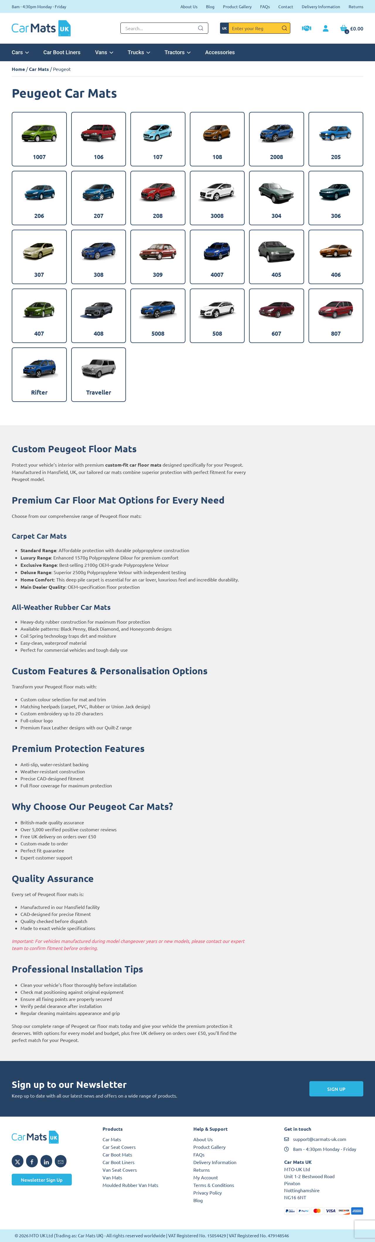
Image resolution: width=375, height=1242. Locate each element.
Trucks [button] (139, 52)
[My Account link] (325, 29)
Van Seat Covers (120, 1170)
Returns (356, 6)
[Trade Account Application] (306, 29)
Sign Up (336, 1089)
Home (18, 69)
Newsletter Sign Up (42, 1179)
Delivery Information (321, 6)
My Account (205, 1177)
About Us (188, 6)
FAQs (265, 6)
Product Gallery (237, 6)
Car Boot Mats (117, 1154)
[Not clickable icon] (164, 28)
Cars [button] (20, 52)
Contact (285, 6)
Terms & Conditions (213, 1185)
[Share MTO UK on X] (17, 1161)
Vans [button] (104, 52)
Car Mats (39, 69)
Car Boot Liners (62, 52)
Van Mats (112, 1177)
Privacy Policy (207, 1192)
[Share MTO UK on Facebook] (32, 1161)
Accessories (220, 52)
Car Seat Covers (119, 1147)
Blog (210, 6)
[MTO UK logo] (51, 1137)
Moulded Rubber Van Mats (130, 1185)
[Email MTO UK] (61, 1161)
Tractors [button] (178, 52)
